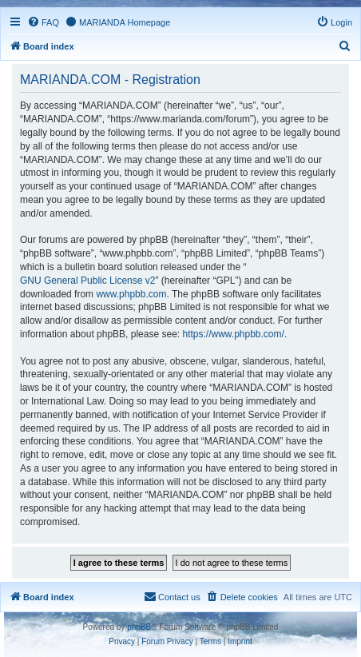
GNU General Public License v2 (87, 280)
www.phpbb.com (131, 294)
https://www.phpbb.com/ (233, 334)
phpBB (139, 627)
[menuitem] (43, 22)
